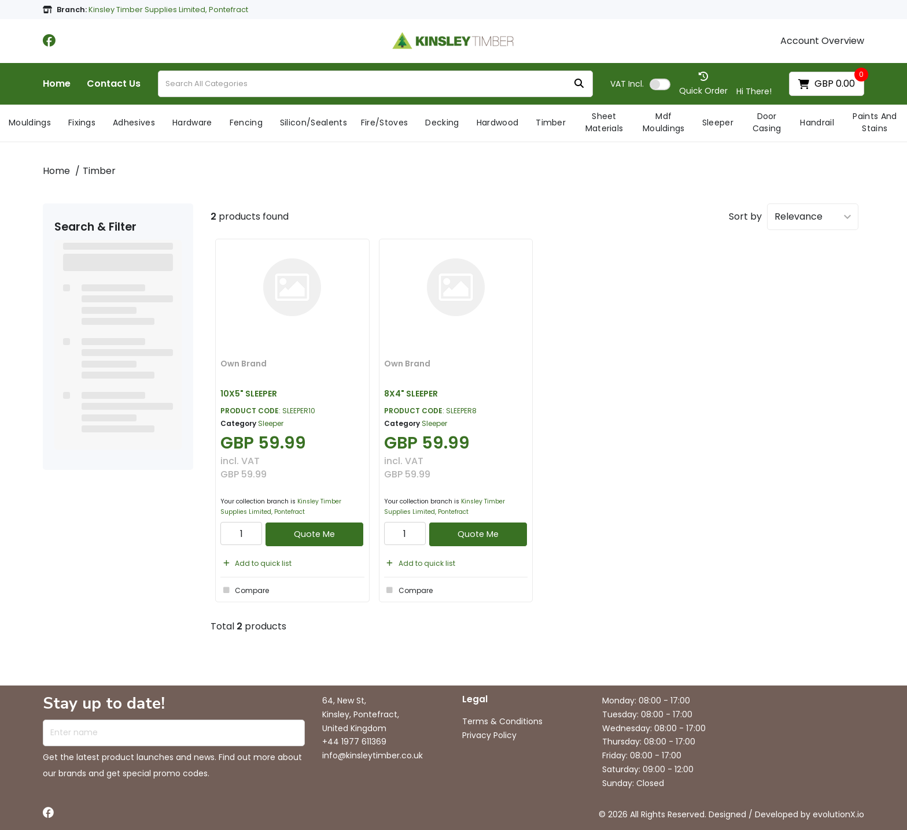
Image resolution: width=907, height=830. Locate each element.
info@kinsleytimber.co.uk (372, 755)
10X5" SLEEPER (248, 393)
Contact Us (114, 83)
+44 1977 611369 (354, 741)
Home (57, 83)
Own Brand (243, 363)
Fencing (246, 122)
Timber (551, 122)
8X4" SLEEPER (411, 393)
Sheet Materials (604, 122)
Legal (475, 699)
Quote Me (314, 534)
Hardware (192, 122)
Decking (442, 122)
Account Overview (822, 41)
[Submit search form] (579, 84)
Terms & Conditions (502, 721)
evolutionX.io (838, 814)
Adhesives (134, 122)
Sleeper (717, 122)
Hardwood (498, 122)
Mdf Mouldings (664, 122)
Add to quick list (256, 563)
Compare (244, 590)
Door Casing (767, 122)
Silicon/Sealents (313, 122)
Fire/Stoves (384, 122)
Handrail (817, 122)
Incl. (627, 84)
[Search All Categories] (375, 84)
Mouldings (30, 122)
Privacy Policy (489, 735)
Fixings (81, 122)
